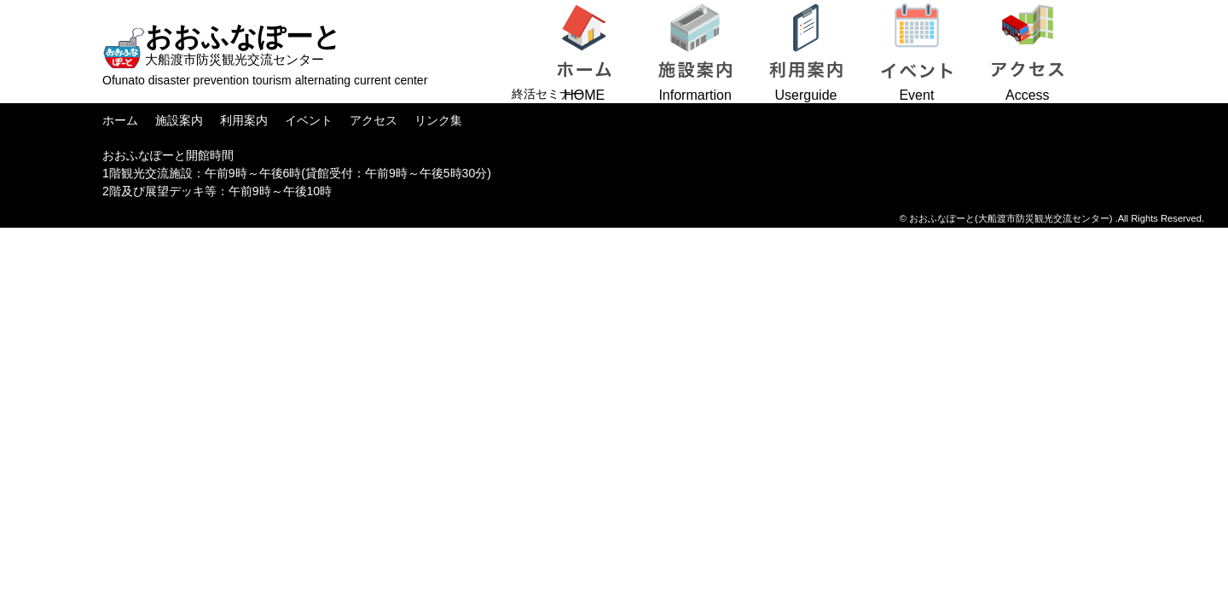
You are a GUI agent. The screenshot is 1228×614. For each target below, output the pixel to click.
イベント (309, 120)
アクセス (373, 120)
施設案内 (179, 120)
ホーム (120, 120)
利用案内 (244, 120)
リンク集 (438, 120)
